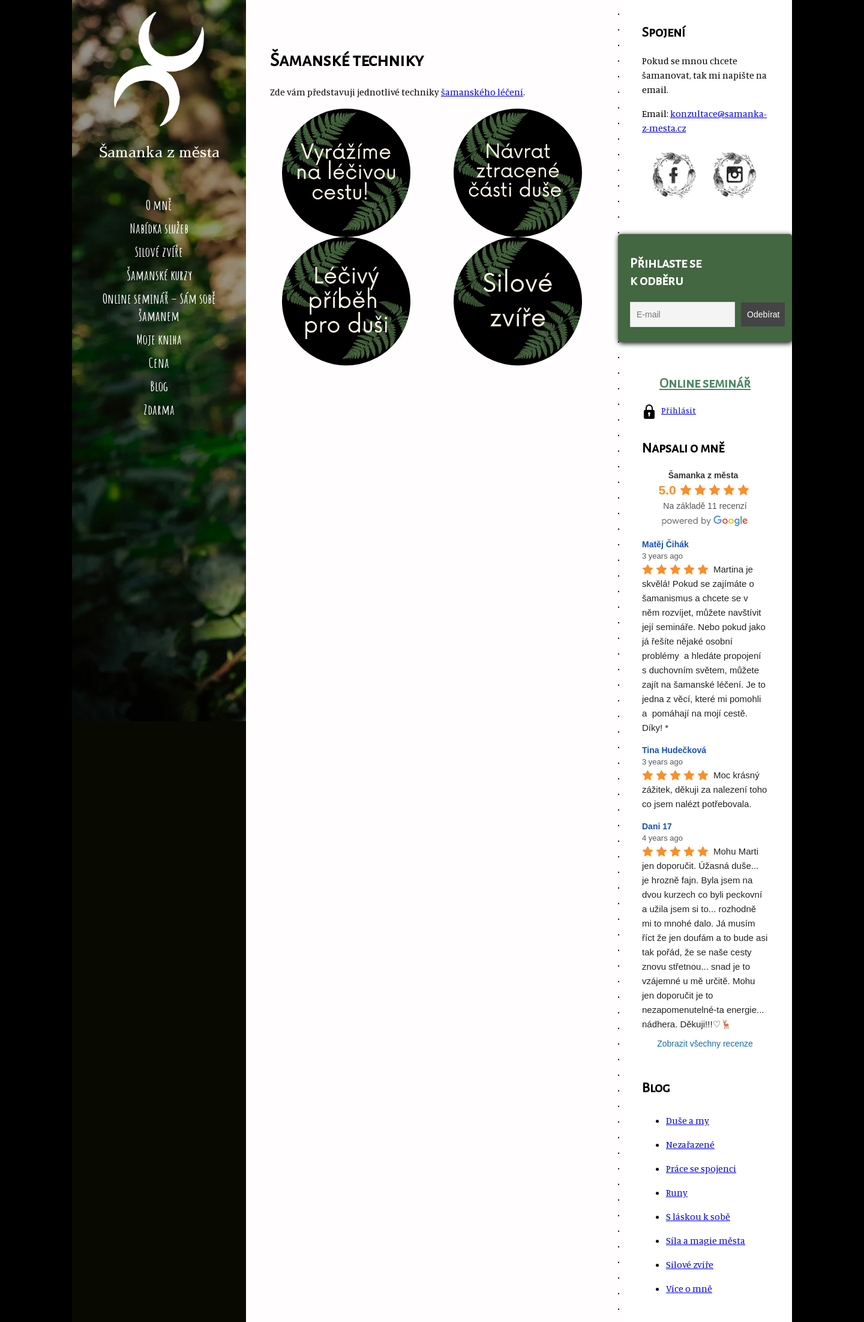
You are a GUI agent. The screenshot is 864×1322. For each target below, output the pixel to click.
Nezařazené (690, 1144)
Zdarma (159, 409)
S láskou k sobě (698, 1216)
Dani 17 (657, 826)
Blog (159, 386)
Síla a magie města (705, 1240)
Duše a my (687, 1120)
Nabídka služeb (159, 228)
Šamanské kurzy (159, 275)
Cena (159, 362)
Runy (677, 1192)
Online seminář (705, 383)
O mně (159, 205)
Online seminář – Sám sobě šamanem (159, 307)
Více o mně (689, 1288)
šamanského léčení (482, 92)
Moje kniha (159, 339)
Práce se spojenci (701, 1168)
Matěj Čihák (665, 544)
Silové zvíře (159, 251)
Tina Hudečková (674, 750)
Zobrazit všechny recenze (705, 1043)
